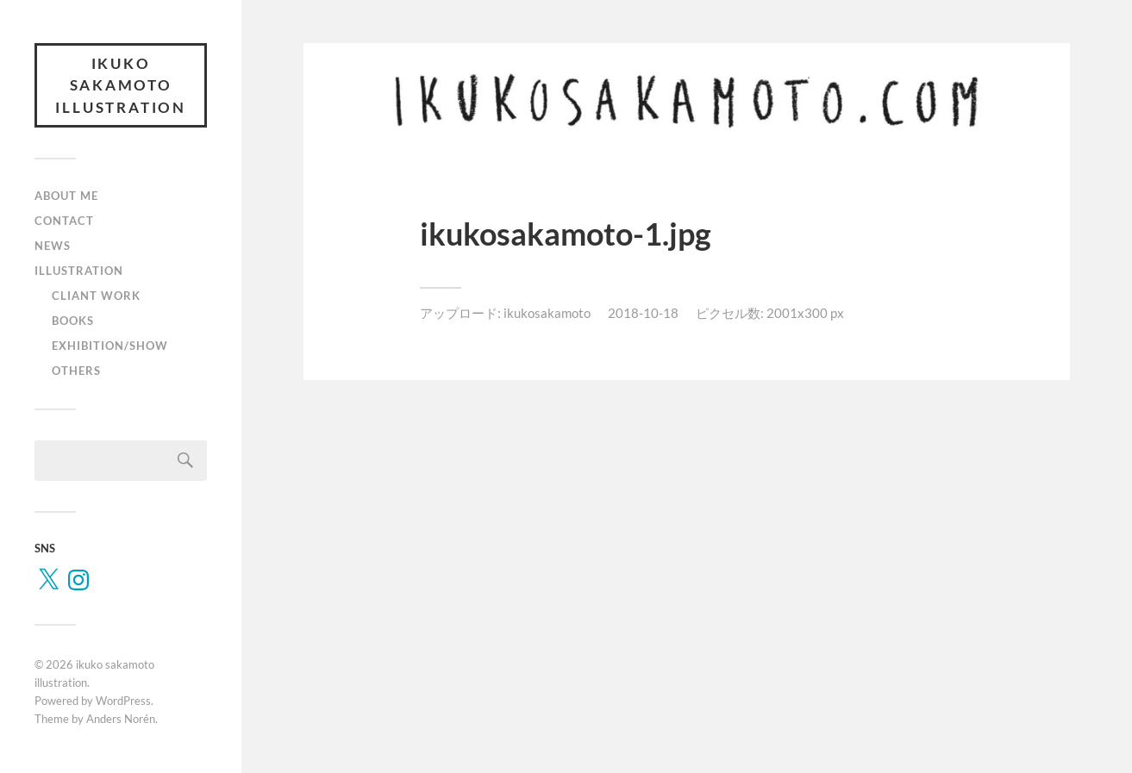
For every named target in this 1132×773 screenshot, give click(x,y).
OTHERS (76, 372)
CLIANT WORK (96, 297)
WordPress (123, 703)
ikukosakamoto (547, 313)
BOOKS (73, 322)
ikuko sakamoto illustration (120, 86)
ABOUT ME (66, 198)
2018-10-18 (643, 313)
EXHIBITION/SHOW (110, 347)
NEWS (52, 247)
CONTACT (64, 222)
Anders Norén (120, 720)
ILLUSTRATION (78, 272)
